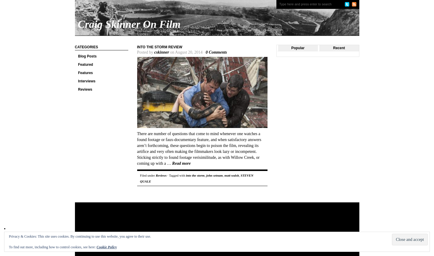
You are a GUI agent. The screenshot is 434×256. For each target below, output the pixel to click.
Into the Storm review (159, 47)
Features (85, 73)
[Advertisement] (189, 221)
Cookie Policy (107, 247)
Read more (181, 163)
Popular (298, 48)
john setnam (214, 175)
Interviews (87, 81)
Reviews (85, 89)
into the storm (195, 175)
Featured (85, 65)
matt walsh (232, 175)
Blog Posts (87, 56)
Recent (339, 48)
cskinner (161, 52)
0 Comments (216, 52)
